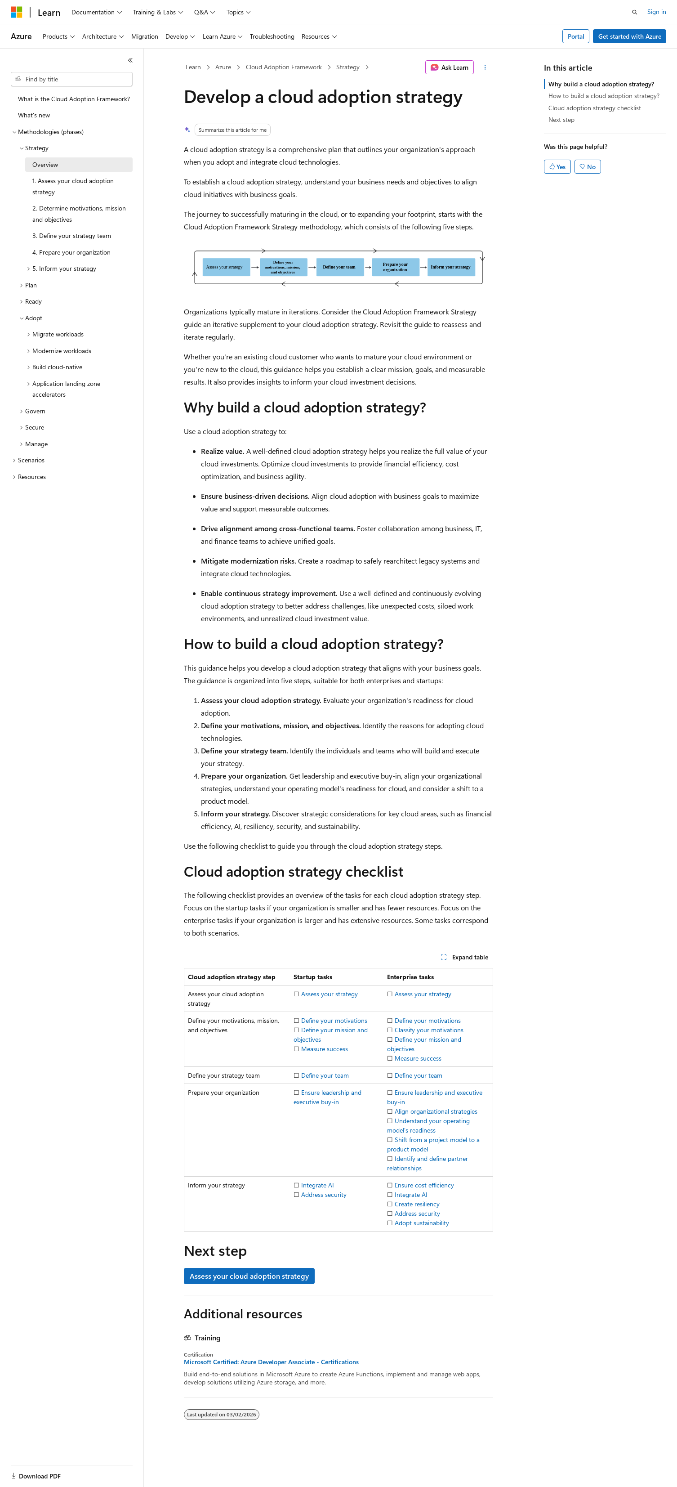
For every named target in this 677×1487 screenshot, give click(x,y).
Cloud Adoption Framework (284, 67)
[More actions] (485, 67)
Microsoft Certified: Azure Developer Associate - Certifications (271, 1362)
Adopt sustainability (422, 1222)
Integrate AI (317, 1185)
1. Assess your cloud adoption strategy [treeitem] (73, 186)
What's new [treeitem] (34, 115)
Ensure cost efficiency (424, 1185)
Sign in (656, 11)
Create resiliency (417, 1204)
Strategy (348, 67)
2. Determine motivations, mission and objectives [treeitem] (79, 214)
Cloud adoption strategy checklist (594, 107)
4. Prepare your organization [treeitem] (71, 252)
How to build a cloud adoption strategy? (603, 95)
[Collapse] (130, 60)
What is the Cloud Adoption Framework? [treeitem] (74, 98)
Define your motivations (334, 1020)
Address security (324, 1194)
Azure (223, 67)
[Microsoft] (16, 12)
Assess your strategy (329, 994)
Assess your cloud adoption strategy (249, 1276)
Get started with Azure (629, 36)
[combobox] (72, 79)
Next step (561, 119)
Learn (193, 67)
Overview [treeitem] (45, 164)
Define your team (325, 1075)
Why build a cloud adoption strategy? (601, 84)
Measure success (324, 1048)
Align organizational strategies (436, 1111)
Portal (576, 36)
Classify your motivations (429, 1030)
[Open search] (635, 12)
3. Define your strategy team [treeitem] (71, 235)
